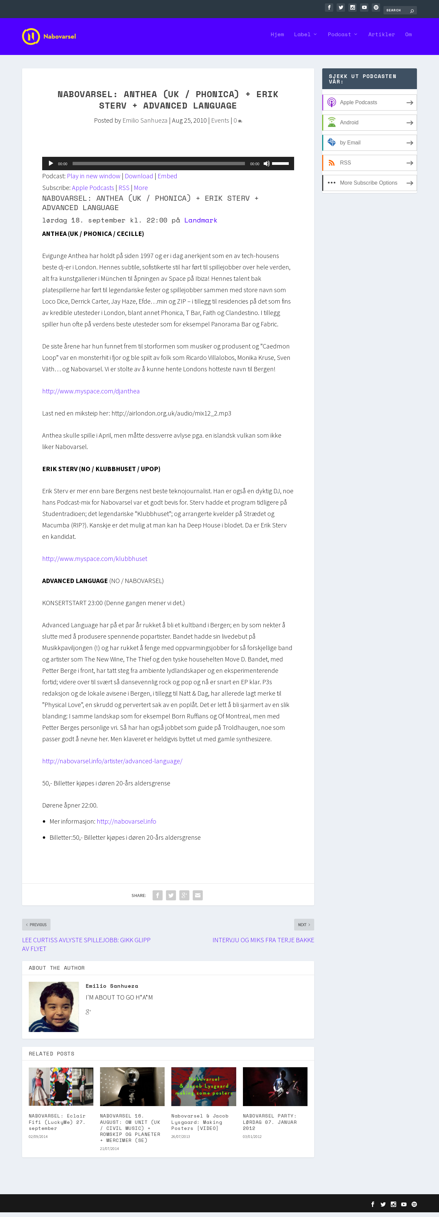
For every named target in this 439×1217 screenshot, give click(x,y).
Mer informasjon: (72, 826)
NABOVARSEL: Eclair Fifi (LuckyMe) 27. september (57, 1126)
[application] (168, 168)
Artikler (381, 39)
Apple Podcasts (93, 192)
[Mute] (266, 168)
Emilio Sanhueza (145, 125)
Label (302, 39)
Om (408, 39)
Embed (167, 180)
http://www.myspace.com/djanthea (91, 395)
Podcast (339, 39)
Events (220, 125)
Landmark (201, 225)
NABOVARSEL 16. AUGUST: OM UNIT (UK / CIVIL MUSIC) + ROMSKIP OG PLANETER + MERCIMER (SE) (130, 1132)
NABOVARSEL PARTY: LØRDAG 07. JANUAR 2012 (270, 1126)
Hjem (277, 39)
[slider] (159, 168)
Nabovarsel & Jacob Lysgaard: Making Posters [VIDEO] (200, 1126)
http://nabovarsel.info (126, 826)
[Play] (51, 168)
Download (139, 180)
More (141, 192)
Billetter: (61, 842)
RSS (123, 192)
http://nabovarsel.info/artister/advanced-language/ (112, 765)
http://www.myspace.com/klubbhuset (94, 563)
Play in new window (93, 180)
